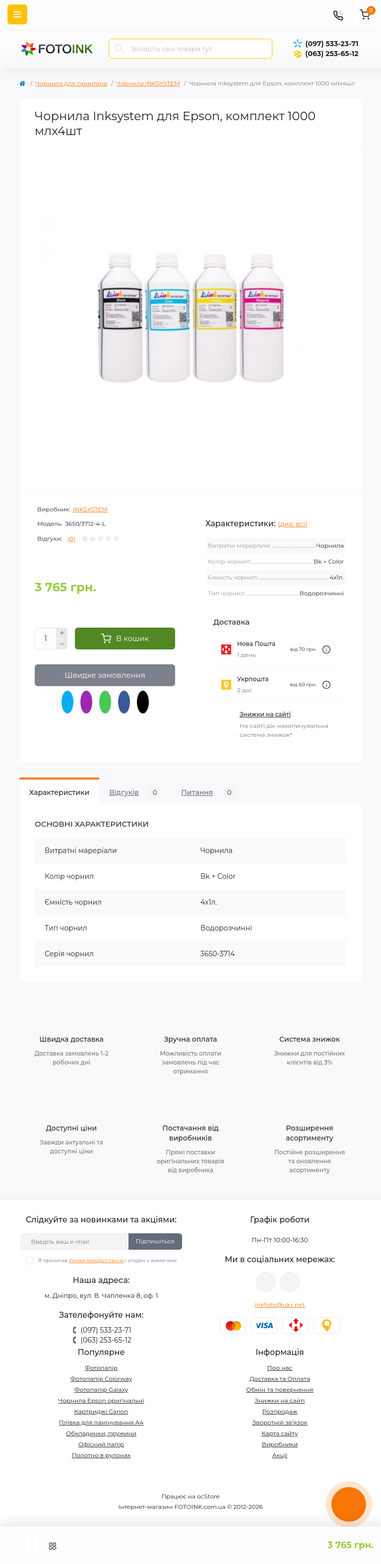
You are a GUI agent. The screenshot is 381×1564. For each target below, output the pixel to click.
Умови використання (96, 1260)
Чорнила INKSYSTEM (148, 83)
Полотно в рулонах (101, 1455)
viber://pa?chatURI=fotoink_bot (266, 1282)
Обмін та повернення (280, 1389)
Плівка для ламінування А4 (101, 1422)
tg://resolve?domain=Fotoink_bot (290, 1282)
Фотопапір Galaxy (101, 1389)
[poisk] (309, 14)
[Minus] (62, 644)
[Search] (119, 49)
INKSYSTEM (90, 509)
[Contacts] (337, 14)
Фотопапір (101, 1367)
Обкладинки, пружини (101, 1433)
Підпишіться (155, 1241)
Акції (280, 1455)
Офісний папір (101, 1444)
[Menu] (17, 14)
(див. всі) (293, 524)
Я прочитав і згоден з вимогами (107, 1260)
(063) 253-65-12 (331, 53)
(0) (71, 538)
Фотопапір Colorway (101, 1378)
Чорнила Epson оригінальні (101, 1400)
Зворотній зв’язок (280, 1422)
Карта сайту (279, 1433)
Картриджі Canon (101, 1411)
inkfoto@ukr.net (279, 1304)
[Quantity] (46, 638)
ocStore (208, 1496)
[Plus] (62, 633)
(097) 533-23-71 (331, 43)
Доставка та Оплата (280, 1378)
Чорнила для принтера (71, 83)
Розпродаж (279, 1411)
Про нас (280, 1367)
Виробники (280, 1444)
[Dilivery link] (326, 649)
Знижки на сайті (265, 714)
